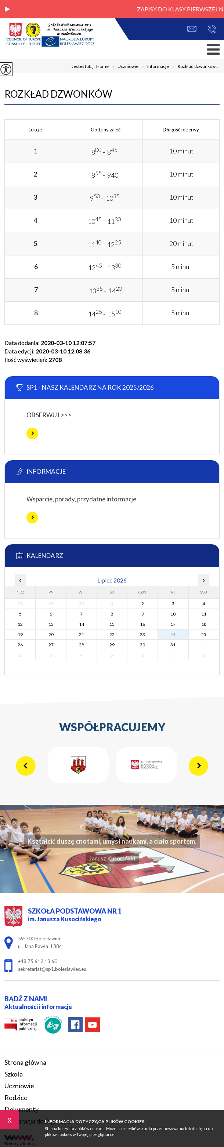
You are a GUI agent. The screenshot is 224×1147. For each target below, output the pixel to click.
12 (20, 624)
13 (51, 624)
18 (203, 624)
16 (142, 624)
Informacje (153, 66)
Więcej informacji (32, 433)
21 (81, 634)
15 (112, 624)
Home (102, 66)
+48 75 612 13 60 (211, 29)
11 (203, 614)
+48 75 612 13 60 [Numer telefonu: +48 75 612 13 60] (37, 961)
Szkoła (13, 1074)
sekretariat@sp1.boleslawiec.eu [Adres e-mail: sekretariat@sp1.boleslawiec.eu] (52, 969)
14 (81, 624)
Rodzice (16, 1097)
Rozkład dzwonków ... (194, 66)
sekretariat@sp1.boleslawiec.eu (191, 29)
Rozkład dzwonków (58, 94)
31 (173, 644)
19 (20, 634)
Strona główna (25, 1062)
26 (20, 644)
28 (81, 644)
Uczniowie (123, 66)
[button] (7, 9)
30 (142, 644)
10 (173, 614)
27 (51, 644)
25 (203, 634)
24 (173, 634)
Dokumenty (21, 1109)
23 (142, 634)
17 (173, 624)
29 (112, 644)
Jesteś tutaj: (84, 66)
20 (51, 634)
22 (112, 634)
